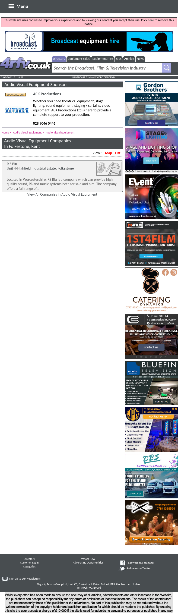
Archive (129, 59)
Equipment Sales (79, 59)
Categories (29, 566)
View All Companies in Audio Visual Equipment (62, 194)
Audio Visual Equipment (27, 132)
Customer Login (29, 562)
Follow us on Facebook (140, 562)
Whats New (88, 559)
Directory (59, 59)
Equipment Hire (102, 59)
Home (5, 132)
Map (108, 153)
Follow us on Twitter (139, 568)
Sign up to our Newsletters (25, 578)
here (151, 20)
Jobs (118, 59)
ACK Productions (47, 94)
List (117, 153)
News (140, 59)
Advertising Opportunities (88, 562)
